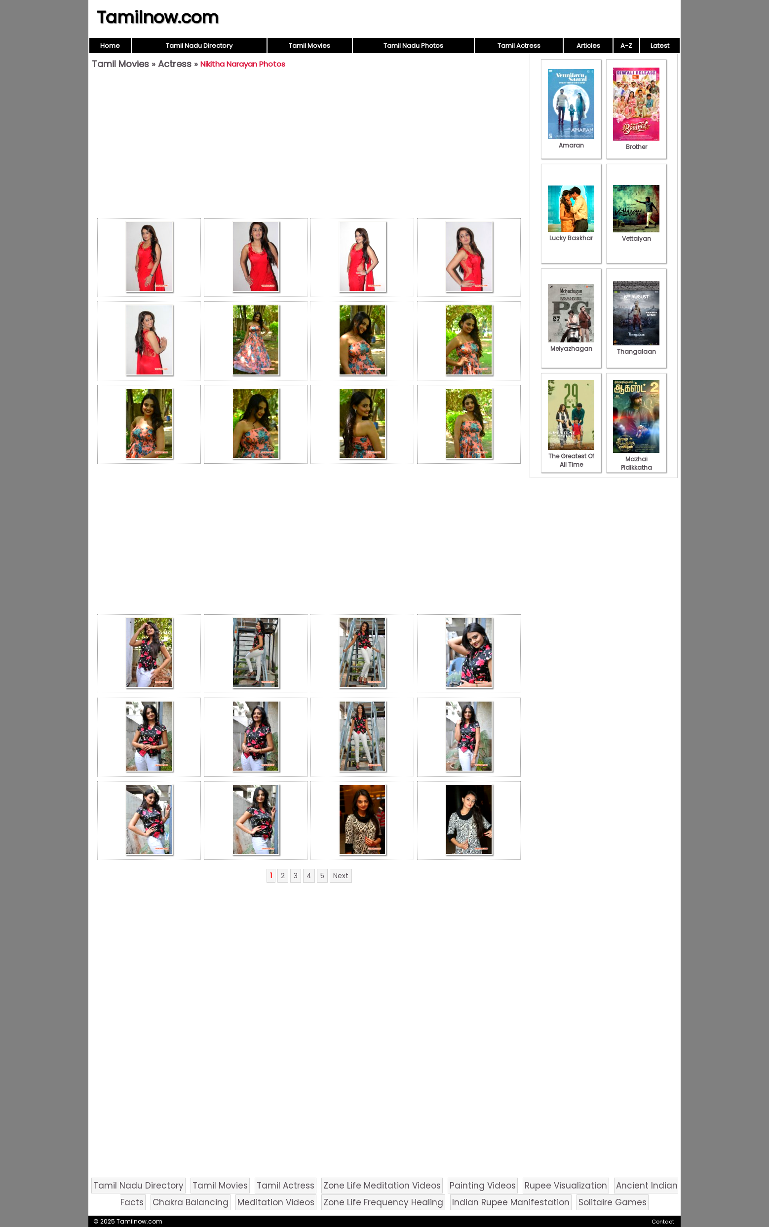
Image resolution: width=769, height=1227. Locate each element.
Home (110, 45)
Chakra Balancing (191, 1202)
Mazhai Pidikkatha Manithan (636, 463)
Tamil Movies (309, 45)
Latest (660, 45)
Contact (663, 1222)
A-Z (626, 45)
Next (340, 876)
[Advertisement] (309, 146)
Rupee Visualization (566, 1185)
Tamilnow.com (158, 17)
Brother (636, 142)
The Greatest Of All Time (571, 456)
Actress (175, 64)
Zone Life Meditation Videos (382, 1185)
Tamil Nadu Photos (413, 45)
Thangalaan (636, 347)
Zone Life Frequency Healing (383, 1202)
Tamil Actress (519, 45)
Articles (588, 45)
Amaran (571, 141)
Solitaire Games (612, 1202)
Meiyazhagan (571, 344)
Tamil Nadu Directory (199, 45)
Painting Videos (483, 1185)
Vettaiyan (636, 234)
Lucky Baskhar (571, 233)
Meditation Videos (275, 1202)
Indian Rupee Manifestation (511, 1202)
